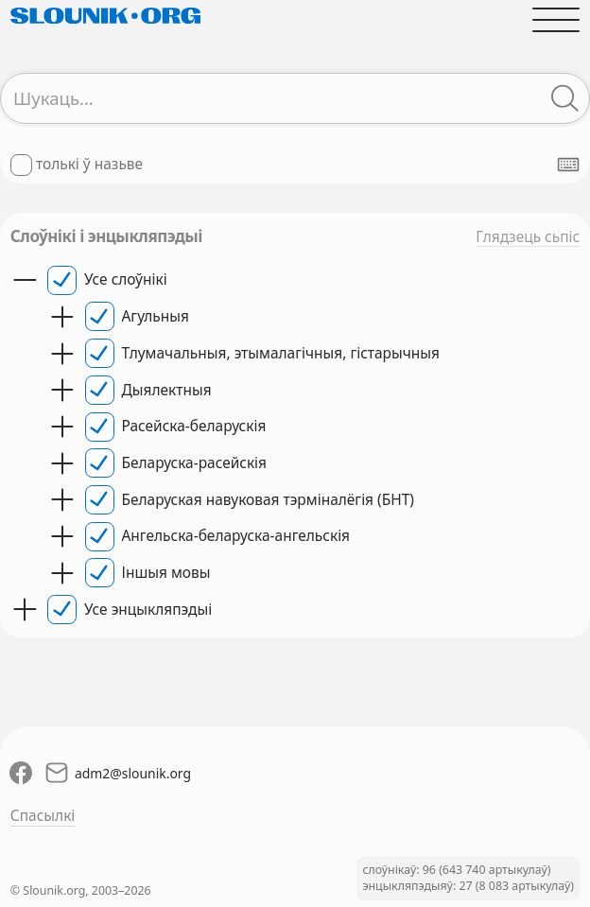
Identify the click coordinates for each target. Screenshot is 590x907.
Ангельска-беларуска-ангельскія (236, 536)
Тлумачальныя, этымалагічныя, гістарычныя (281, 353)
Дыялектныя (167, 390)
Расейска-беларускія (194, 426)
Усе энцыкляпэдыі (148, 609)
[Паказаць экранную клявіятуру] (568, 164)
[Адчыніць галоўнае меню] (556, 19)
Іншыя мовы (166, 573)
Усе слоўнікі (125, 279)
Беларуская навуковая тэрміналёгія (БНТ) (268, 500)
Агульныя (155, 316)
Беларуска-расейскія (195, 463)
